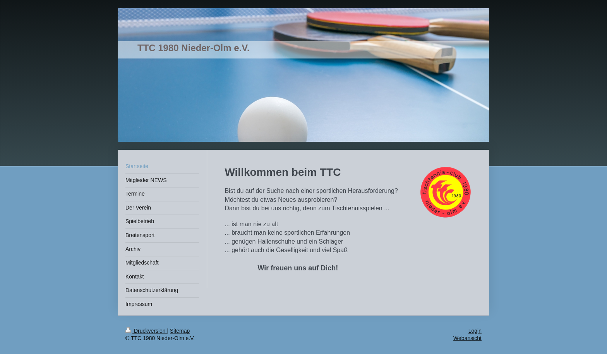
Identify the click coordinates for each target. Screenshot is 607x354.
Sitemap (180, 331)
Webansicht (467, 338)
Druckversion (146, 331)
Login (475, 331)
